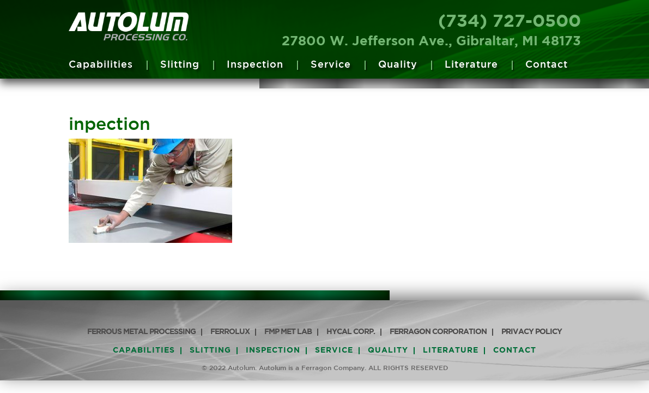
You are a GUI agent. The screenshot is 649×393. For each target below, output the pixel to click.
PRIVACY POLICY (531, 332)
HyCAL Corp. (350, 332)
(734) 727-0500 (509, 21)
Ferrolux (230, 332)
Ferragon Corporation (438, 332)
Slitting (179, 65)
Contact (546, 65)
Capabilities (101, 65)
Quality (397, 65)
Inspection (255, 65)
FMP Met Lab (288, 332)
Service (331, 65)
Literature (471, 65)
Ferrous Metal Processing (141, 332)
